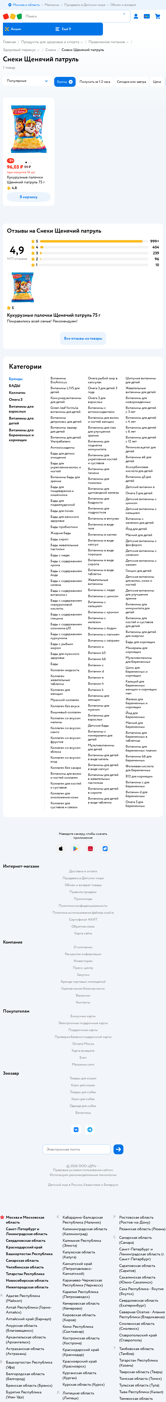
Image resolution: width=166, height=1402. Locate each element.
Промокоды (83, 899)
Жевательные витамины (98, 582)
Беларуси (111, 1185)
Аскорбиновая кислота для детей (139, 469)
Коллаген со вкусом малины (65, 720)
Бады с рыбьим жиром (61, 646)
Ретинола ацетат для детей (141, 449)
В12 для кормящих (139, 776)
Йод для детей (136, 529)
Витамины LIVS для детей (65, 390)
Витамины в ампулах (103, 519)
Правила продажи (83, 892)
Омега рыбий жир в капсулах (102, 380)
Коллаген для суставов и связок (64, 805)
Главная (9, 41)
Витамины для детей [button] (21, 421)
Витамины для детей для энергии (141, 634)
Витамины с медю (101, 590)
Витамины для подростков (98, 510)
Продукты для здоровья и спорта (50, 41)
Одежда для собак (83, 1106)
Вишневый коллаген (65, 712)
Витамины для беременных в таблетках (136, 737)
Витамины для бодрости (98, 501)
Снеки (50, 49)
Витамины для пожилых (98, 481)
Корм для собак (83, 1099)
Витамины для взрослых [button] (21, 409)
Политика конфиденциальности (83, 906)
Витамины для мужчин (98, 708)
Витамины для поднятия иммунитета (98, 445)
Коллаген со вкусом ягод (65, 760)
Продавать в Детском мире (83, 878)
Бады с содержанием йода (66, 573)
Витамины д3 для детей (138, 479)
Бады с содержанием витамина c (66, 593)
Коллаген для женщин (60, 692)
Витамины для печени (98, 471)
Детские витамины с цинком (141, 501)
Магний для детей (139, 535)
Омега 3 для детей (139, 493)
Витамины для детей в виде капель (103, 757)
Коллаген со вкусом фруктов (65, 740)
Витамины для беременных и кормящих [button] (21, 435)
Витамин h (96, 684)
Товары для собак (83, 1092)
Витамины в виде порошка (101, 552)
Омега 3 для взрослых (96, 400)
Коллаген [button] (17, 392)
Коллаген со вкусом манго (65, 730)
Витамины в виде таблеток (101, 572)
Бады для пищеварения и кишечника (62, 491)
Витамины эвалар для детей (63, 430)
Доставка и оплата (83, 871)
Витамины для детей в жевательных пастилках (103, 779)
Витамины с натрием (103, 641)
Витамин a (95, 647)
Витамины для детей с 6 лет (141, 430)
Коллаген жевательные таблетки (60, 680)
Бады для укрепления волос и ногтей (65, 467)
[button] (63, 29)
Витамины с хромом (103, 612)
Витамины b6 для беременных (138, 758)
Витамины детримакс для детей (66, 420)
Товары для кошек (83, 1078)
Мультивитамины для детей (101, 747)
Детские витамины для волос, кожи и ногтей (140, 581)
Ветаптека (83, 1113)
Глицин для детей (138, 571)
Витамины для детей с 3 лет (141, 410)
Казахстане (91, 1185)
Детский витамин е (140, 487)
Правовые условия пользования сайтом (83, 1170)
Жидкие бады (60, 533)
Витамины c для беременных (137, 784)
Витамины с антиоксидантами (101, 410)
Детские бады (98, 726)
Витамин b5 (97, 653)
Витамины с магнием (103, 634)
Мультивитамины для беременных (139, 660)
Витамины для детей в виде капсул (103, 767)
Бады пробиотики (64, 527)
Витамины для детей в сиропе (103, 791)
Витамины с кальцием (97, 604)
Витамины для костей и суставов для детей (139, 622)
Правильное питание (106, 41)
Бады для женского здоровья (64, 519)
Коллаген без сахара (65, 768)
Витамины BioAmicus (58, 380)
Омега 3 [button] (15, 399)
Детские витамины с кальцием (141, 511)
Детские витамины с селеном (141, 553)
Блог (83, 1057)
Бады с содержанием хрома (66, 563)
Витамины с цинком (103, 596)
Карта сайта (83, 933)
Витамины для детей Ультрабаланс (65, 439)
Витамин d (96, 671)
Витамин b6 (97, 659)
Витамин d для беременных (136, 794)
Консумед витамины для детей (65, 400)
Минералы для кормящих (136, 650)
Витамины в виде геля (101, 526)
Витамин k (96, 690)
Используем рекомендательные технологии (83, 1175)
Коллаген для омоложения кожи (64, 795)
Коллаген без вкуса (64, 706)
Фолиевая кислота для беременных (139, 768)
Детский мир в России (65, 1185)
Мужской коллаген (64, 700)
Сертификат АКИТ (83, 919)
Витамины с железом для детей (140, 521)
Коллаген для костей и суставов (65, 785)
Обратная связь (83, 926)
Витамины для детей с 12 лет (141, 439)
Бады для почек (62, 511)
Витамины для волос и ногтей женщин (103, 420)
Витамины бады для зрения (65, 479)
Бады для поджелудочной (62, 503)
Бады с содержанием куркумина (66, 636)
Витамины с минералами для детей (100, 735)
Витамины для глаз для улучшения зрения (102, 432)
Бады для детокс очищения (62, 455)
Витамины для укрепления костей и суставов (102, 459)
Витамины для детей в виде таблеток (103, 801)
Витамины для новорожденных (138, 400)
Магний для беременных (135, 725)
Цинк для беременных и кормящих (137, 672)
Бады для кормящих (140, 642)
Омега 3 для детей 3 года (102, 390)
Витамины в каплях (102, 535)
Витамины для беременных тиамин (141, 749)
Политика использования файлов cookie (83, 913)
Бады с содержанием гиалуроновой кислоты (66, 605)
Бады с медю (60, 555)
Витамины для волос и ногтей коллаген (66, 776)
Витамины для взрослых (98, 717)
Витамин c (96, 665)
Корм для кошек (83, 1085)
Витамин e (96, 678)
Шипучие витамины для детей (141, 380)
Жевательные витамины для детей (141, 390)
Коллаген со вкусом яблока (65, 750)
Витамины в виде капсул (101, 542)
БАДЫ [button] (14, 385)
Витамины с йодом (102, 628)
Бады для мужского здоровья (64, 656)
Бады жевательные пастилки (64, 547)
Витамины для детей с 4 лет (141, 420)
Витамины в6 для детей (138, 459)
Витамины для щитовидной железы (103, 491)
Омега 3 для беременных (135, 804)
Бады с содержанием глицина (66, 616)
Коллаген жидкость (64, 670)
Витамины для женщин (98, 698)
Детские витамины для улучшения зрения (140, 594)
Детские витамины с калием (141, 563)
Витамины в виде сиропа (101, 562)
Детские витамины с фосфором (141, 543)
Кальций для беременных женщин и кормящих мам (141, 687)
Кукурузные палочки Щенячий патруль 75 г (53, 315)
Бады (54, 664)
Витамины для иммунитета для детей (137, 608)
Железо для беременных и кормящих (137, 703)
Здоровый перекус (19, 49)
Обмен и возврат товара (83, 885)
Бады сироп (59, 539)
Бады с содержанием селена (66, 583)
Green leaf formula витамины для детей (65, 410)
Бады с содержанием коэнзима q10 (66, 626)
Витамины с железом (97, 620)
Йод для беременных (135, 715)
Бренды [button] (16, 378)
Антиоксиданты (62, 448)
